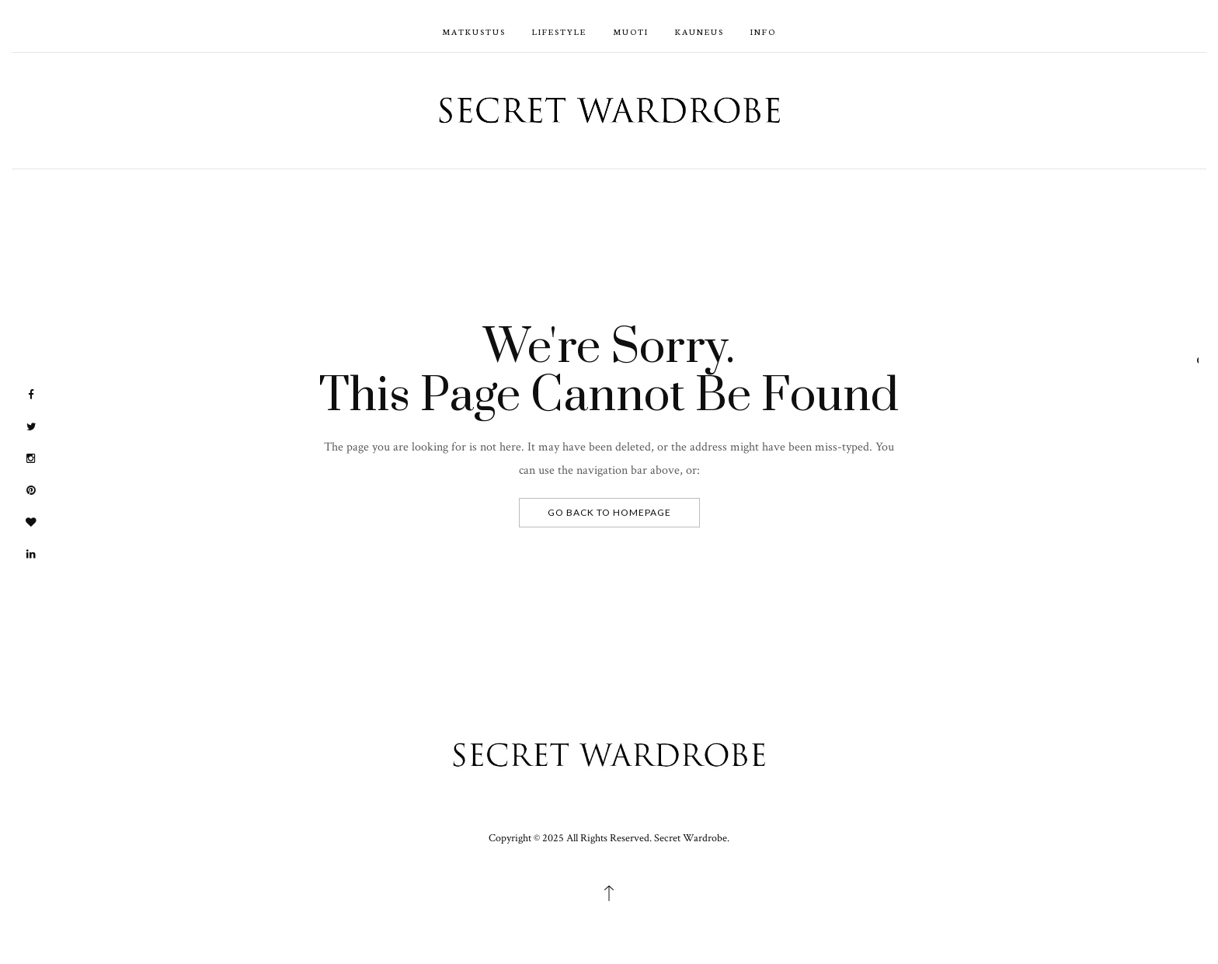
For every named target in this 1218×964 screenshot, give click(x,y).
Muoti (631, 31)
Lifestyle (559, 31)
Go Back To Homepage (609, 512)
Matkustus (474, 31)
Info (763, 31)
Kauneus (699, 31)
